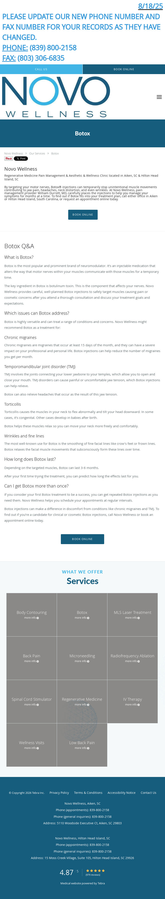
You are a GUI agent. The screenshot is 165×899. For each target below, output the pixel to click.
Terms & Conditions (88, 793)
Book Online (83, 214)
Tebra (101, 883)
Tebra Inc (38, 793)
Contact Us (148, 793)
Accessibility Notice (122, 793)
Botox (55, 153)
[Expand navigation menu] (159, 97)
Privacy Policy (59, 793)
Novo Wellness (13, 153)
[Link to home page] (77, 96)
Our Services (37, 153)
